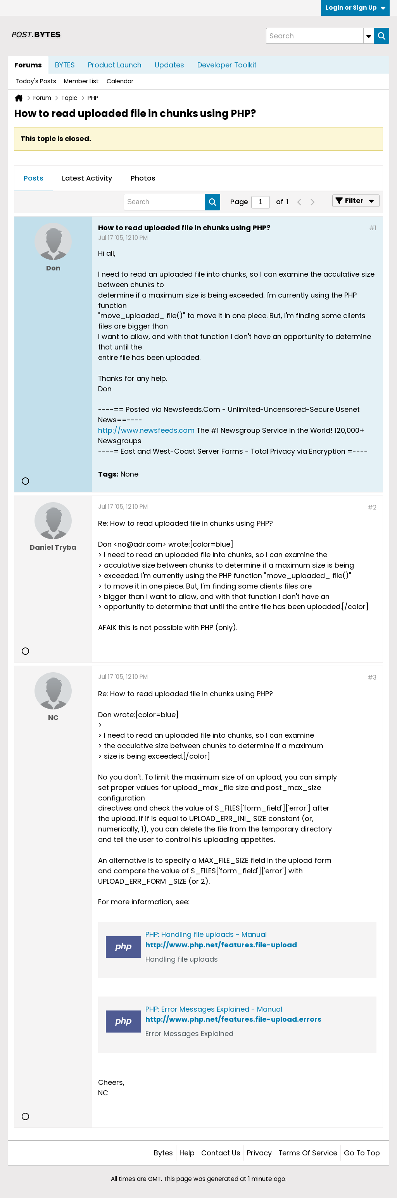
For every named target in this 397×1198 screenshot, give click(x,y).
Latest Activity (87, 178)
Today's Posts (36, 81)
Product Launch (115, 65)
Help (187, 1153)
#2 (372, 507)
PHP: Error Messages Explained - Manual (213, 1009)
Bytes (163, 1153)
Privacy (259, 1153)
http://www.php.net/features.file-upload (221, 945)
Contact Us (220, 1153)
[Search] (320, 36)
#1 (372, 228)
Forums (28, 65)
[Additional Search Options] (368, 36)
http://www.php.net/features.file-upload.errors (233, 1019)
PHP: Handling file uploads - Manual (206, 934)
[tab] (33, 178)
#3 (372, 677)
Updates (169, 65)
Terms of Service (307, 1153)
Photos (143, 178)
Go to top (362, 1153)
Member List (81, 81)
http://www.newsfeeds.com (146, 430)
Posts (33, 178)
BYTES (65, 65)
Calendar (120, 81)
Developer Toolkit (227, 65)
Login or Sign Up (355, 7)
